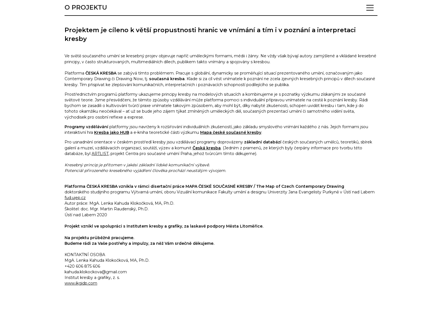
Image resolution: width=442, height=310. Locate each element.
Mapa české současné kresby (230, 132)
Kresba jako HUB (111, 132)
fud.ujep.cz (75, 197)
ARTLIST (100, 153)
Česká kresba (207, 147)
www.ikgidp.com (81, 283)
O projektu (86, 7)
